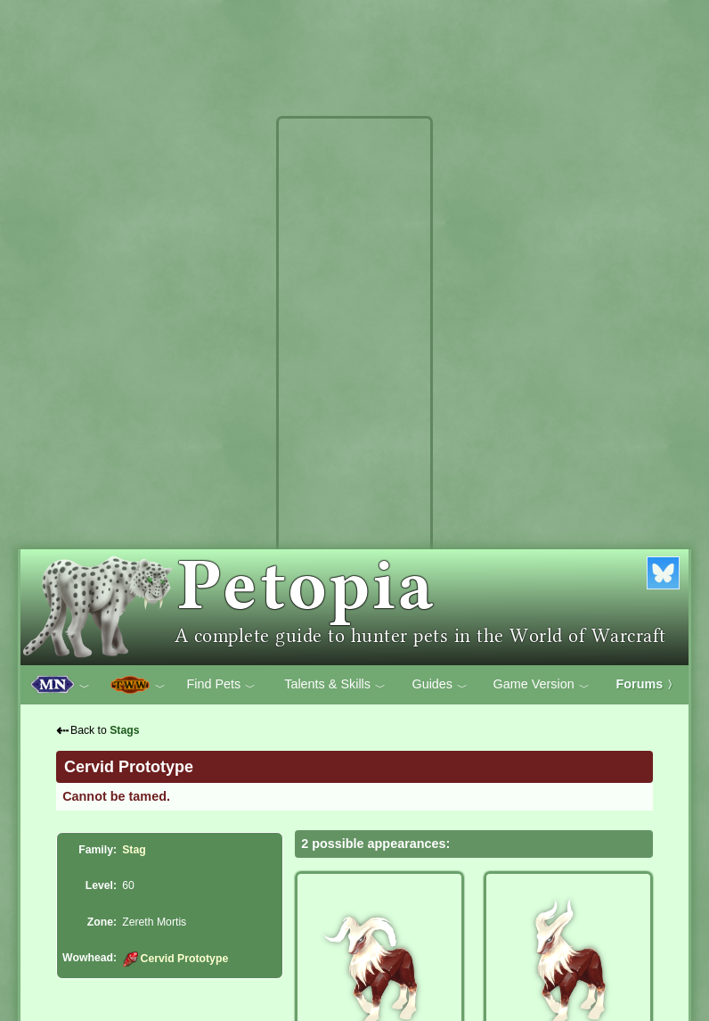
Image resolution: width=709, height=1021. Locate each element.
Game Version (541, 685)
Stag (134, 850)
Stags (124, 730)
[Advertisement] (354, 390)
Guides (440, 685)
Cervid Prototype (175, 958)
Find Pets (221, 685)
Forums (647, 684)
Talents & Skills (335, 685)
